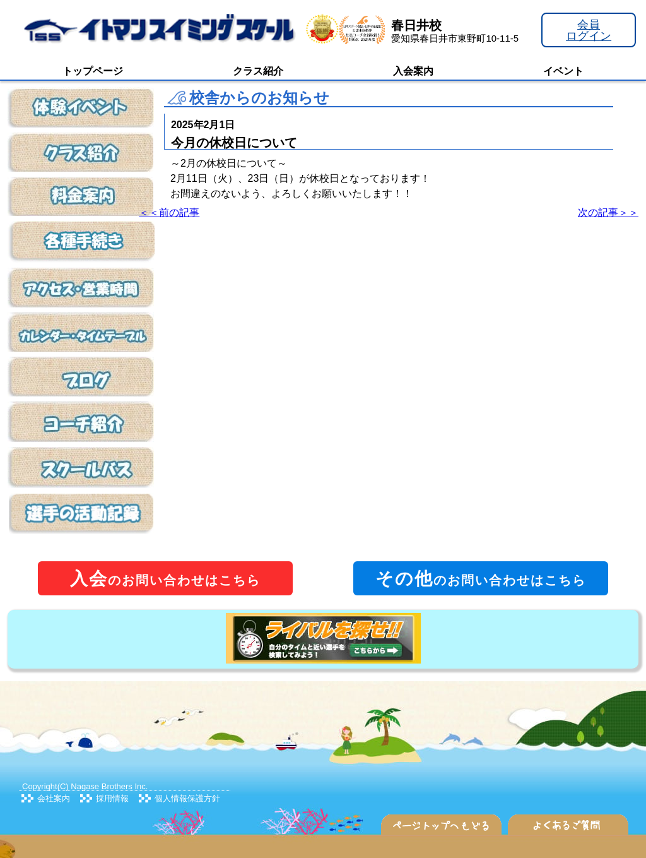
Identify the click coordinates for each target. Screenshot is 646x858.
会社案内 (53, 798)
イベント (563, 71)
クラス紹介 (258, 71)
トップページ (92, 71)
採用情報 (112, 798)
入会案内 (413, 71)
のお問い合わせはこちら (165, 578)
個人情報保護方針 (187, 798)
